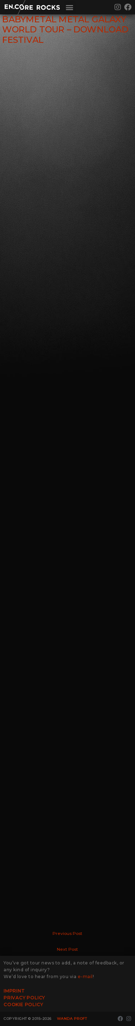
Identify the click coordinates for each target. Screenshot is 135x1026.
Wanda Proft (72, 1018)
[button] (70, 7)
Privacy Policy (24, 997)
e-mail (85, 976)
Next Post (67, 949)
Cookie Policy (23, 1004)
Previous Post (67, 933)
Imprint (14, 991)
